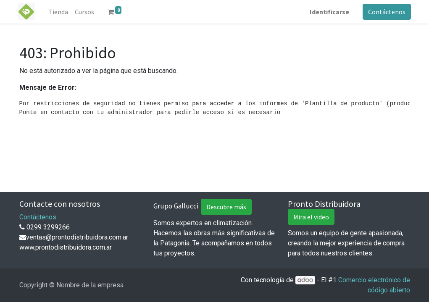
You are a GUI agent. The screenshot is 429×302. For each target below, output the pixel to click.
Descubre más (226, 207)
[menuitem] (59, 11)
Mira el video (311, 217)
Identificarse (328, 12)
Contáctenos (386, 12)
